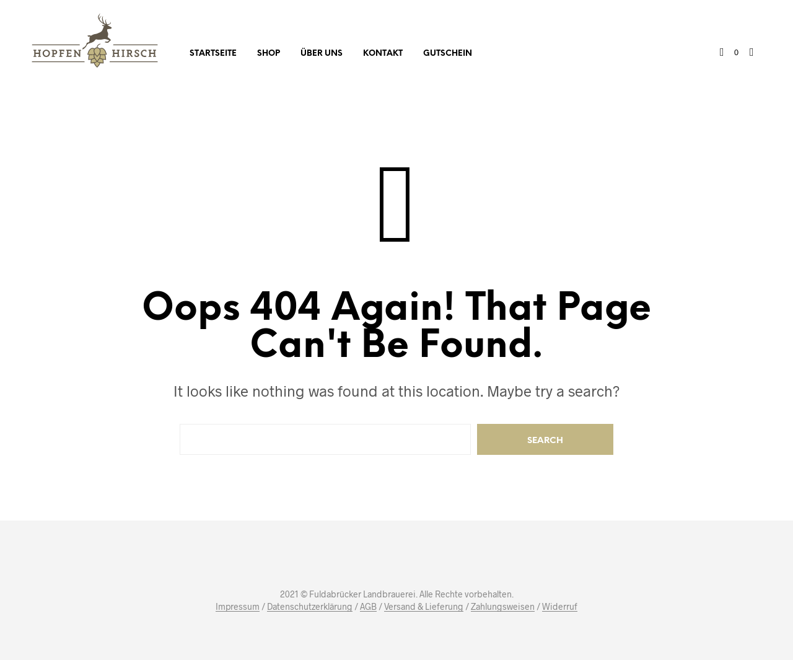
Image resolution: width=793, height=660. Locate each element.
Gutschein (447, 54)
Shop (268, 54)
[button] (729, 52)
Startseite (213, 54)
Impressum (238, 607)
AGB (368, 607)
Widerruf (559, 607)
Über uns (321, 54)
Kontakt (383, 54)
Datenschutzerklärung (310, 607)
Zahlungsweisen (503, 607)
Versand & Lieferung (423, 607)
